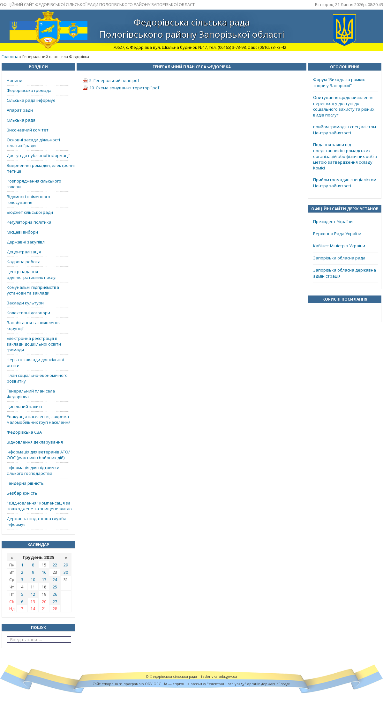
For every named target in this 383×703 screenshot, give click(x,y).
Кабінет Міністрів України (339, 246)
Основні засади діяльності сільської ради (33, 142)
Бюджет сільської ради (30, 212)
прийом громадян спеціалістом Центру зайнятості (344, 130)
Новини (14, 80)
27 (55, 601)
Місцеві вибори (22, 232)
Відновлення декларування (35, 442)
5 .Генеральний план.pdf (114, 80)
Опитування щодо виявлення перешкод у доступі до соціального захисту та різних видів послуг (343, 106)
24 (55, 579)
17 (44, 579)
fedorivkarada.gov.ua (219, 676)
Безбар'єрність (22, 493)
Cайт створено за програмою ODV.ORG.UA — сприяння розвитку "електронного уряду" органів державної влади (191, 683)
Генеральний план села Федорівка (31, 394)
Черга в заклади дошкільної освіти (35, 362)
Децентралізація (24, 252)
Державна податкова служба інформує (36, 521)
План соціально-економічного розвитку (37, 378)
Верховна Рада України (337, 233)
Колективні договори (28, 313)
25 (55, 587)
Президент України (333, 221)
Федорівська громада (29, 90)
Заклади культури (25, 303)
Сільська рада (21, 120)
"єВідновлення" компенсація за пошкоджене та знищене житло (39, 506)
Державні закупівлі (26, 242)
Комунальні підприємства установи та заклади (33, 290)
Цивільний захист (25, 406)
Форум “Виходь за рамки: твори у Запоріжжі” (339, 82)
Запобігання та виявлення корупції (34, 325)
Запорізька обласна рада (339, 258)
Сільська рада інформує (31, 100)
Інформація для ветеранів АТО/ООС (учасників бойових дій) (38, 454)
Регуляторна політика (29, 222)
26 (55, 594)
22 (55, 565)
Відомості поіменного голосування (28, 199)
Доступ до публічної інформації (38, 155)
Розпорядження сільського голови (34, 184)
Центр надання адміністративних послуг (32, 274)
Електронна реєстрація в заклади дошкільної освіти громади (34, 344)
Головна (10, 56)
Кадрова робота (24, 262)
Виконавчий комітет (28, 130)
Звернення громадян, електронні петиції (41, 168)
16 (44, 572)
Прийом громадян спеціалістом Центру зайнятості (344, 183)
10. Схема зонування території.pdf (124, 88)
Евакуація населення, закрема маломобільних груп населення (39, 419)
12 (33, 594)
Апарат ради (20, 110)
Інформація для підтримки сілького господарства (33, 470)
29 (66, 565)
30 (66, 572)
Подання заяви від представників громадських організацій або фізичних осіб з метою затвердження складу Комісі (345, 156)
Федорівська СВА (24, 432)
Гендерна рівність (25, 483)
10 (33, 579)
